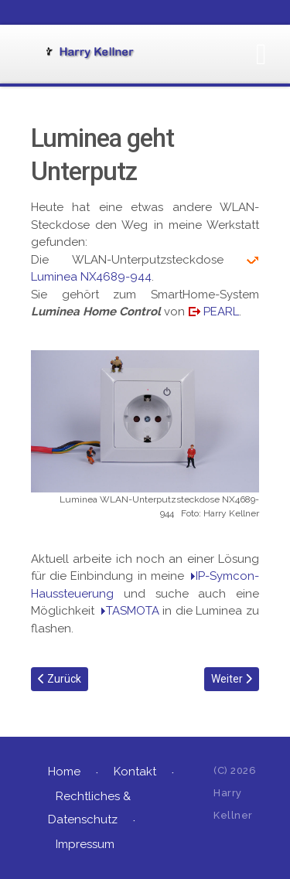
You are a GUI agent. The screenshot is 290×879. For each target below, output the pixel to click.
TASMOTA (132, 611)
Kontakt (135, 771)
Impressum (85, 844)
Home (64, 771)
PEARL (221, 312)
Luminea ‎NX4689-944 (91, 277)
